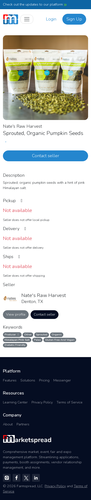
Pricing (44, 380)
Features (10, 380)
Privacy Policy (42, 402)
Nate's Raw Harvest (22, 126)
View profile (15, 314)
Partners (23, 424)
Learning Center (15, 402)
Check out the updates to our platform (35, 4)
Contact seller (45, 156)
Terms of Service (70, 402)
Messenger (62, 380)
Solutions (27, 380)
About (8, 424)
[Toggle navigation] (26, 19)
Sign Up (74, 19)
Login (51, 19)
